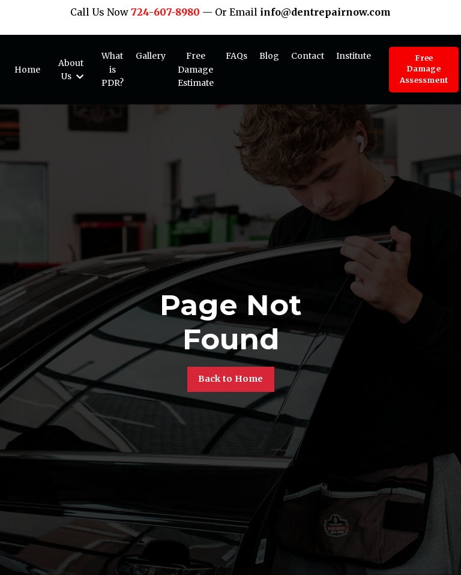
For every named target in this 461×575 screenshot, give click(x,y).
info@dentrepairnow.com (325, 12)
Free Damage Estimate (196, 69)
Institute (353, 55)
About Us (70, 70)
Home (27, 69)
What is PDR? (112, 69)
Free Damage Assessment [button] (424, 69)
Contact (307, 55)
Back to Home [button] (231, 378)
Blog (269, 55)
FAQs (236, 55)
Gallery (151, 55)
